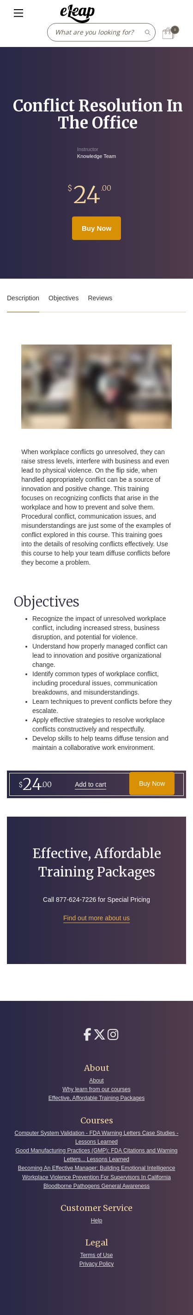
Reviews (100, 298)
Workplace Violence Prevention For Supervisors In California (96, 1177)
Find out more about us (96, 918)
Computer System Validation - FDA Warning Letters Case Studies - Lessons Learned (97, 1137)
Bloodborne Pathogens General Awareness (96, 1186)
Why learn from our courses (96, 1089)
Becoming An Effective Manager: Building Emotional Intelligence (96, 1168)
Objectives (63, 298)
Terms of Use (96, 1255)
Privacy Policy (96, 1264)
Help (97, 1220)
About (96, 1080)
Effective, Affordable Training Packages (96, 1098)
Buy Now (96, 228)
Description (23, 298)
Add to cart (90, 784)
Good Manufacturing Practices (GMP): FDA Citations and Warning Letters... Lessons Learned (96, 1155)
